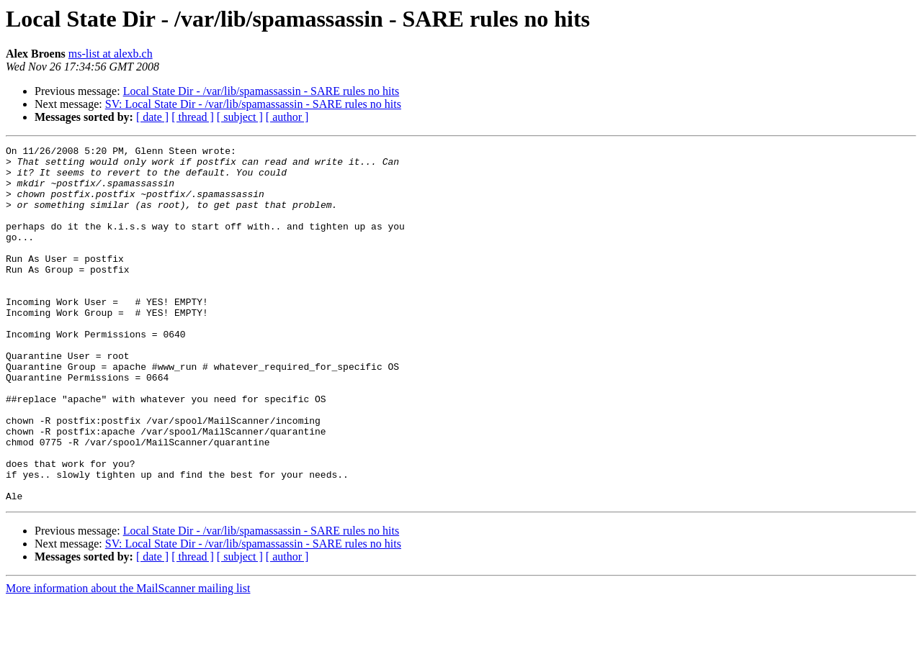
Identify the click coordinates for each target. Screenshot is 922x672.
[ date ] (152, 117)
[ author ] (287, 117)
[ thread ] (192, 117)
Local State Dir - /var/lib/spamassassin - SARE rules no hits (261, 91)
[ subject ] (240, 117)
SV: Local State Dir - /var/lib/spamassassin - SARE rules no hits (253, 104)
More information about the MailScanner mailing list (128, 659)
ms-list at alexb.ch (110, 53)
